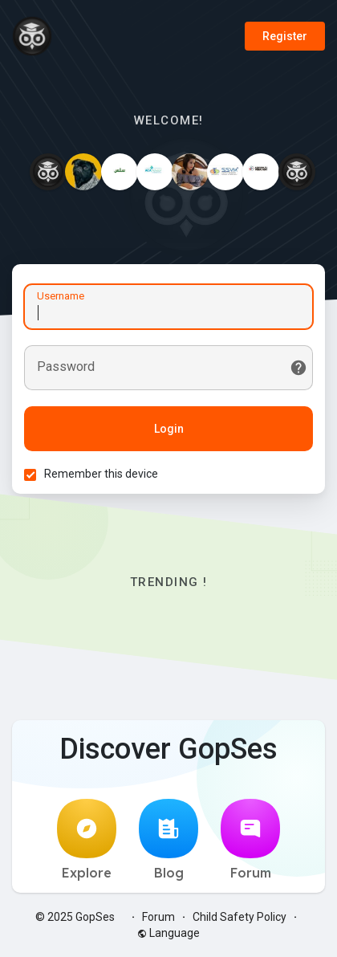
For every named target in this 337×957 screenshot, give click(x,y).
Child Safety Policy (239, 916)
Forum (250, 840)
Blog (168, 840)
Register (284, 36)
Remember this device (101, 473)
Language (168, 932)
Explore (86, 840)
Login (169, 428)
